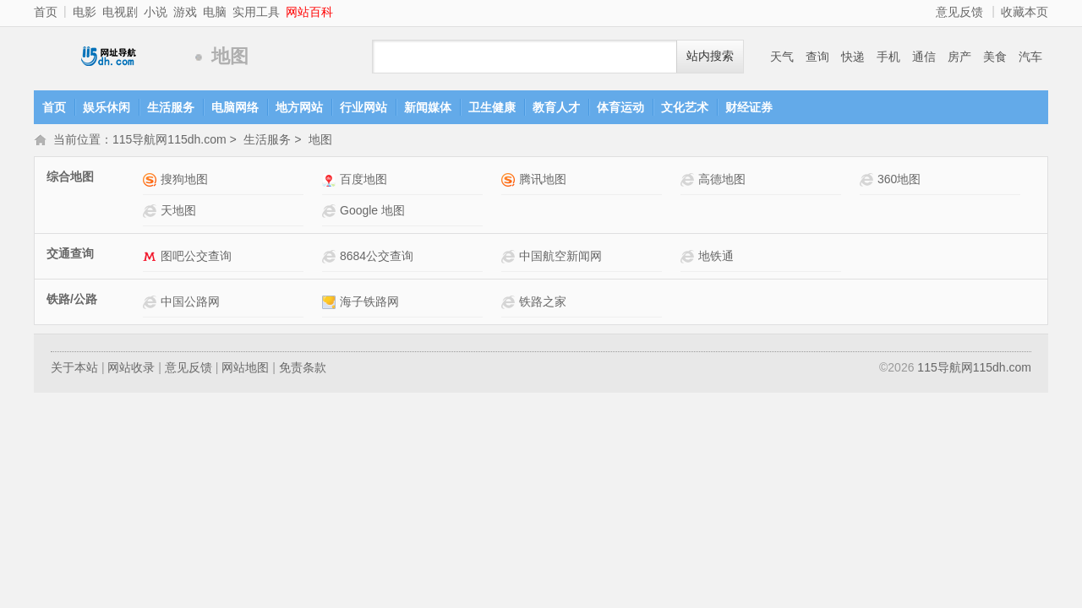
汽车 (1030, 56)
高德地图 (722, 180)
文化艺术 (684, 107)
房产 (959, 56)
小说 (155, 12)
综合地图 (70, 178)
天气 (782, 56)
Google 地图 (372, 212)
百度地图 (363, 180)
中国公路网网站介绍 (152, 303)
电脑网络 (235, 107)
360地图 (899, 180)
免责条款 (302, 369)
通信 (924, 56)
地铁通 (716, 257)
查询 (817, 56)
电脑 (215, 12)
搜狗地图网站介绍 (152, 181)
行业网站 (363, 107)
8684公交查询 (376, 257)
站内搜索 (710, 56)
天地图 (178, 212)
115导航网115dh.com (110, 57)
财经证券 (749, 107)
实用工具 (256, 12)
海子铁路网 (369, 303)
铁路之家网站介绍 (510, 303)
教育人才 (556, 107)
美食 (995, 56)
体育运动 (620, 107)
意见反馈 (959, 12)
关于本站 (74, 369)
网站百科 (309, 12)
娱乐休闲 (106, 107)
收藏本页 (1024, 12)
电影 (84, 12)
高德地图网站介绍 (689, 181)
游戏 (185, 12)
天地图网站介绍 (152, 212)
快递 (853, 56)
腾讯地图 (542, 180)
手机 (888, 56)
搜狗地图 (184, 180)
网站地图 (245, 369)
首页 (45, 12)
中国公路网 (190, 303)
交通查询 (70, 255)
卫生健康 (492, 107)
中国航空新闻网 (560, 257)
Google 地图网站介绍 (331, 212)
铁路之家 (542, 303)
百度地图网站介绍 (331, 181)
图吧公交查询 (196, 257)
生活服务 (170, 107)
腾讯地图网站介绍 (510, 181)
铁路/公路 (71, 300)
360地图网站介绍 (868, 181)
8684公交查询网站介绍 (331, 258)
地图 (320, 141)
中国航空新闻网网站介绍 (510, 258)
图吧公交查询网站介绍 (152, 258)
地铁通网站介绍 (689, 258)
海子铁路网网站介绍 (331, 303)
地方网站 (299, 107)
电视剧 (120, 12)
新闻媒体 (427, 107)
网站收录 (131, 369)
